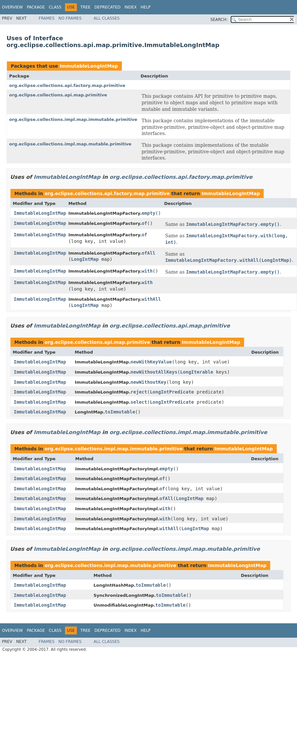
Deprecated (107, 7)
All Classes (107, 18)
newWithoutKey (149, 382)
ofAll (148, 253)
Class (55, 7)
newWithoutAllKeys (154, 372)
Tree (85, 7)
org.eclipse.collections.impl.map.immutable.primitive (73, 119)
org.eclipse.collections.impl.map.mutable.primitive (70, 144)
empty (148, 213)
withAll (151, 299)
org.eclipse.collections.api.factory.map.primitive (67, 85)
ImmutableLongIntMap (88, 66)
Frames (47, 18)
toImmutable (120, 411)
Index (130, 7)
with (147, 271)
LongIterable (196, 372)
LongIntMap (85, 259)
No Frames (70, 18)
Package (36, 7)
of (144, 223)
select (139, 402)
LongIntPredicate (172, 392)
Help (145, 7)
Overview (12, 7)
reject (139, 392)
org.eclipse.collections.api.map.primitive (58, 94)
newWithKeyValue (151, 361)
